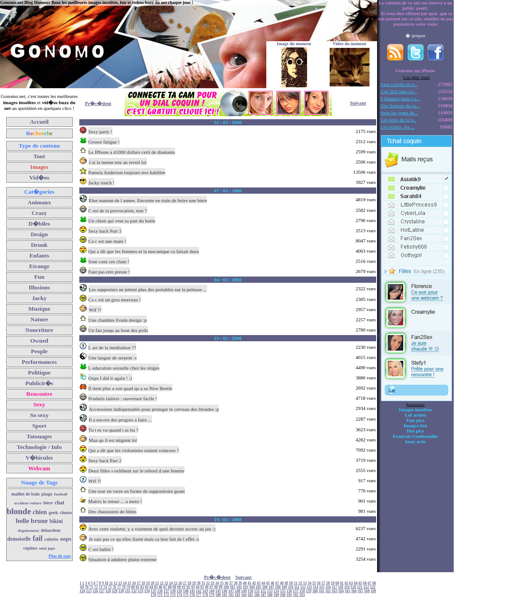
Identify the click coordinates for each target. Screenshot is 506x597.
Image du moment (294, 43)
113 (309, 587)
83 (146, 587)
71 (91, 587)
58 (328, 583)
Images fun (415, 425)
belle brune (32, 520)
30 (198, 583)
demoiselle (19, 539)
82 (142, 587)
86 (160, 587)
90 (179, 587)
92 (188, 587)
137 (166, 591)
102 (239, 587)
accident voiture (28, 503)
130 (121, 591)
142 (199, 591)
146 (225, 591)
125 (89, 591)
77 (119, 587)
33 (212, 583)
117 (334, 587)
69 (82, 587)
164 (341, 591)
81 (137, 587)
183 (238, 595)
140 (186, 591)
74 (105, 587)
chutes (66, 512)
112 (303, 587)
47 (277, 583)
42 (254, 583)
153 (270, 591)
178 (205, 595)
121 (360, 587)
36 (226, 583)
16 (134, 583)
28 (189, 583)
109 (284, 587)
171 (160, 595)
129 (114, 591)
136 (160, 591)
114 (315, 587)
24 (171, 583)
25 (175, 583)
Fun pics (415, 420)
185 (250, 595)
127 (102, 591)
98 (216, 587)
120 (353, 587)
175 (186, 595)
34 (217, 583)
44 (263, 583)
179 (211, 595)
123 (373, 587)
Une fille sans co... (399, 91)
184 (244, 595)
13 (120, 583)
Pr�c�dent (98, 103)
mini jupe (47, 548)
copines (30, 548)
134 (147, 591)
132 (134, 591)
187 (263, 595)
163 (335, 591)
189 (276, 595)
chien (40, 512)
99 (220, 587)
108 (278, 587)
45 (267, 583)
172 (166, 595)
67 (369, 583)
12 (115, 583)
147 (231, 591)
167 (360, 591)
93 (193, 587)
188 (270, 595)
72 (95, 587)
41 (249, 583)
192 (296, 595)
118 (340, 587)
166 (354, 591)
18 (143, 583)
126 (95, 591)
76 (114, 587)
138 (173, 591)
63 (351, 583)
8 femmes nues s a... (400, 98)
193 (302, 595)
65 (360, 583)
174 (179, 595)
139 (179, 591)
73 (100, 587)
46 (272, 583)
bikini (56, 521)
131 (128, 591)
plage (46, 493)
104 (252, 587)
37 (231, 583)
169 (373, 591)
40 (244, 583)
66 (364, 583)
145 (218, 591)
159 (308, 591)
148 (238, 591)
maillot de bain (25, 494)
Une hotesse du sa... (400, 105)
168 (367, 591)
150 (250, 591)
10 (106, 583)
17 (138, 583)
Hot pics (415, 430)
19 (147, 583)
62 (346, 583)
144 (211, 591)
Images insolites (415, 409)
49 (286, 583)
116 (328, 587)
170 (153, 595)
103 (246, 587)
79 (128, 587)
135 (153, 591)
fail (38, 538)
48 (282, 583)
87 (165, 587)
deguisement (28, 530)
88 (169, 587)
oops (65, 538)
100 (226, 587)
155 (283, 591)
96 (206, 587)
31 (203, 583)
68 (374, 583)
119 (347, 587)
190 (283, 595)
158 (302, 591)
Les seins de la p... (399, 119)
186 (257, 595)
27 (185, 583)
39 (240, 583)
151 (257, 591)
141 (192, 591)
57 (323, 583)
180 (218, 595)
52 (300, 583)
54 (309, 583)
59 (332, 583)
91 (183, 587)
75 (110, 587)
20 (152, 583)
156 (289, 591)
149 (244, 591)
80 (133, 587)
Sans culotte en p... (399, 84)
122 (366, 587)
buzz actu (415, 441)
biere (48, 502)
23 (166, 583)
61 (341, 583)
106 (265, 587)
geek (53, 512)
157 (296, 591)
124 (83, 591)
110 (290, 587)
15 (129, 583)
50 (291, 583)
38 (235, 583)
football (60, 494)
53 (305, 583)
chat (59, 502)
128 (108, 591)
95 (202, 587)
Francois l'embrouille (415, 436)
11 (111, 583)
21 (157, 583)
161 (321, 591)
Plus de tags (60, 556)
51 (295, 583)
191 (289, 595)
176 (192, 595)
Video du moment (349, 43)
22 (161, 583)
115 (321, 587)
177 (199, 595)
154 (276, 591)
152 (263, 591)
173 (173, 595)
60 (337, 583)
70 (86, 587)
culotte (51, 539)
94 (197, 587)
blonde (19, 511)
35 (221, 583)
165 (347, 591)
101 (233, 587)
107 (271, 587)
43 (259, 583)
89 (174, 587)
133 (141, 591)
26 (180, 583)
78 (123, 587)
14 (124, 583)
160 (315, 591)
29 (194, 583)
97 (211, 587)
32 (208, 583)
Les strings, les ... (398, 126)
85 (156, 587)
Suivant (358, 102)
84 (151, 587)
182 (231, 595)
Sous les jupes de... (399, 112)
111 (297, 587)
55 (314, 583)
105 (258, 587)
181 (225, 595)
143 (205, 591)
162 (328, 591)
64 (355, 583)
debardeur (51, 530)
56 (318, 583)
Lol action (415, 415)
